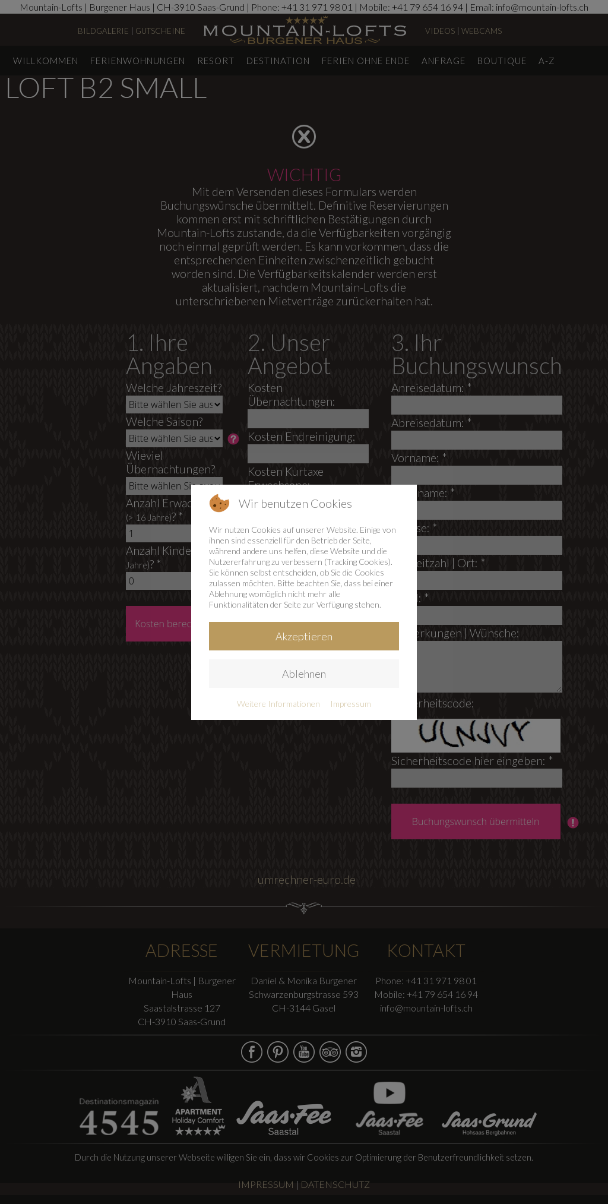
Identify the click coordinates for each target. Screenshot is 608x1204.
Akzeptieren (304, 636)
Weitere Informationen (278, 704)
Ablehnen (304, 673)
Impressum (350, 704)
